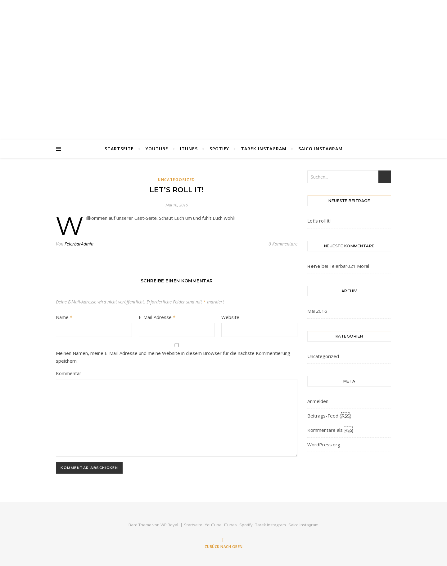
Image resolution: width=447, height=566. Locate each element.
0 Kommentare (283, 244)
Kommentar (68, 373)
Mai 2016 (317, 311)
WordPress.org (323, 444)
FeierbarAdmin (79, 244)
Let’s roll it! (319, 221)
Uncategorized (176, 179)
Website (230, 317)
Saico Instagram (320, 149)
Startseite (119, 149)
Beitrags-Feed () (329, 415)
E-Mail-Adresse (157, 317)
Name (64, 317)
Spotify (219, 149)
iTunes (189, 149)
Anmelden (317, 401)
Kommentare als (330, 430)
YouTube (157, 149)
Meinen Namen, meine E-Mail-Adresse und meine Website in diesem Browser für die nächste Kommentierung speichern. (173, 357)
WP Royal (169, 525)
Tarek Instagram (264, 149)
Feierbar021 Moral (349, 266)
